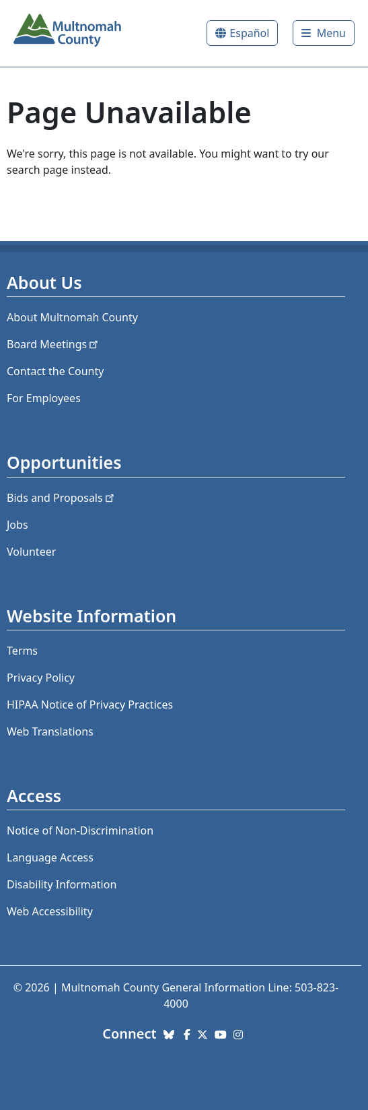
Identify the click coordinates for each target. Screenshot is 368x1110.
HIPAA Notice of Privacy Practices (90, 704)
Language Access (50, 857)
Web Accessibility (50, 911)
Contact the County (55, 371)
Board (53, 344)
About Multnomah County (72, 317)
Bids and (61, 497)
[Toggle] (324, 33)
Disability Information (61, 884)
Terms (22, 650)
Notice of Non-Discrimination (80, 830)
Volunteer (31, 551)
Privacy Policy (41, 677)
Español (249, 33)
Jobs (17, 524)
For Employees (44, 398)
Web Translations (50, 731)
